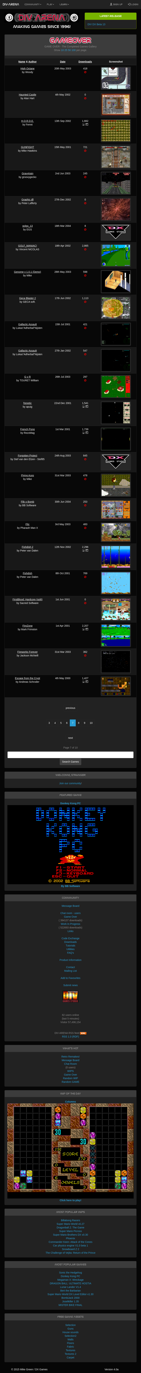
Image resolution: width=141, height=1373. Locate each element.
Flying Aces (27, 475)
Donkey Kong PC (70, 1276)
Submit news (70, 985)
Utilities (70, 949)
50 (69, 50)
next (70, 737)
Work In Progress (70, 923)
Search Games (70, 761)
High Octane (28, 68)
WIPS (70, 1071)
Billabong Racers (70, 1220)
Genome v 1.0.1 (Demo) (27, 271)
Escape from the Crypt (27, 678)
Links (71, 931)
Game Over (70, 916)
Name (21, 61)
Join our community (70, 783)
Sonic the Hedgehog (70, 1272)
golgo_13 (27, 225)
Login (133, 4)
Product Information (70, 960)
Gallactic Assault (27, 324)
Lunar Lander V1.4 (70, 1287)
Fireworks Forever (27, 651)
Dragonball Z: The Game (70, 1227)
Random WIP (70, 1078)
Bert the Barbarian (70, 1290)
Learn (64, 4)
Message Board (70, 905)
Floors (70, 1343)
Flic (27, 524)
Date (62, 61)
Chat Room (70, 1063)
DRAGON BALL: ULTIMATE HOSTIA (70, 1283)
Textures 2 (70, 1353)
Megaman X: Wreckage (70, 1279)
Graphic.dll (27, 199)
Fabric (70, 1346)
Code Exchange (70, 938)
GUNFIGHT (27, 147)
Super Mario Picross (70, 1231)
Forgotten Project (27, 455)
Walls (70, 1339)
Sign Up (116, 4)
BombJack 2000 (70, 1297)
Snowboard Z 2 (70, 1249)
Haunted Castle (27, 94)
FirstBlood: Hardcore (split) (28, 599)
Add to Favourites (70, 978)
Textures (70, 1350)
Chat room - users (70, 913)
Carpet (70, 1357)
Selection (70, 1325)
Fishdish (27, 573)
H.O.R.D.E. (27, 121)
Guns (70, 1328)
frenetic (27, 403)
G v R (27, 376)
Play (50, 4)
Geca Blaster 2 (27, 298)
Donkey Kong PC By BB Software (70, 845)
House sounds (70, 1332)
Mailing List (70, 970)
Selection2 (70, 1335)
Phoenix (70, 1238)
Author (32, 61)
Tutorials (70, 945)
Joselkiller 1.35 (70, 1301)
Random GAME (70, 1081)
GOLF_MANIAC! (27, 245)
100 (73, 50)
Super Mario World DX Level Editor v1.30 (70, 1294)
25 (66, 50)
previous (70, 708)
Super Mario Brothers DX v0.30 (70, 1234)
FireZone (27, 625)
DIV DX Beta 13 (96, 24)
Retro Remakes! (70, 1056)
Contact (70, 967)
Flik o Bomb (27, 501)
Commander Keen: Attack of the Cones (70, 1241)
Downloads (85, 61)
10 (62, 50)
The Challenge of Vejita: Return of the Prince (70, 1252)
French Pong (27, 429)
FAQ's (70, 952)
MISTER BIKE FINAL (70, 1305)
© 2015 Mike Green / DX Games (29, 1369)
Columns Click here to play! (70, 1151)
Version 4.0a (111, 1369)
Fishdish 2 (27, 547)
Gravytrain (27, 173)
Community (32, 4)
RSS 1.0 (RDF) (70, 1036)
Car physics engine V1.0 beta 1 (70, 1245)
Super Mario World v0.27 (71, 1223)
